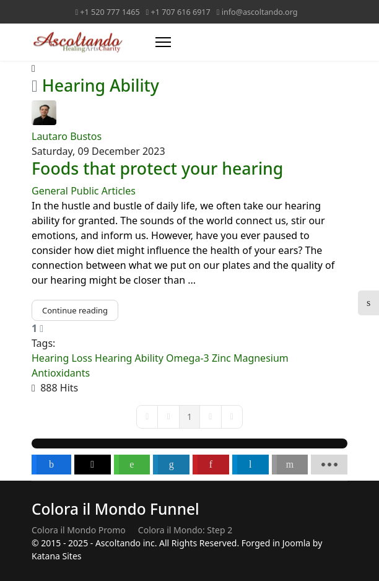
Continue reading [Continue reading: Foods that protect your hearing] (75, 310)
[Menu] (163, 42)
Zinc (221, 358)
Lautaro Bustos (67, 136)
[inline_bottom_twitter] (92, 464)
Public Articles (103, 191)
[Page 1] (189, 417)
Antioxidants (61, 373)
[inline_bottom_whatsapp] (132, 464)
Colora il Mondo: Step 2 (185, 530)
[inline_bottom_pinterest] (211, 464)
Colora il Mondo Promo (79, 530)
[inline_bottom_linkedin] (171, 464)
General (50, 191)
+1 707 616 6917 (181, 12)
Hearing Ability (129, 358)
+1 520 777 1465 (109, 12)
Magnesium (261, 358)
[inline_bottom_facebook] (51, 464)
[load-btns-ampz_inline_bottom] (329, 464)
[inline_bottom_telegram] (250, 464)
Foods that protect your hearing (157, 168)
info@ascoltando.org (260, 12)
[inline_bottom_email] (290, 464)
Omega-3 (187, 358)
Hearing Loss (62, 358)
